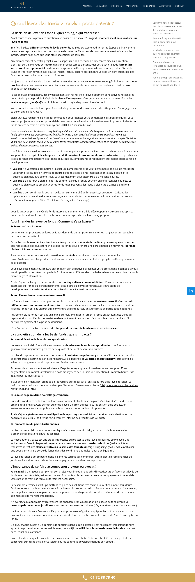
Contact (179, 6)
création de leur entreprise (57, 81)
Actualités (165, 6)
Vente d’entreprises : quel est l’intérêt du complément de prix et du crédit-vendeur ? (168, 81)
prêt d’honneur (92, 71)
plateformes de (65, 102)
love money (30, 88)
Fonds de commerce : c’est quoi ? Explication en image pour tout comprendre (167, 54)
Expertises (116, 6)
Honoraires (148, 6)
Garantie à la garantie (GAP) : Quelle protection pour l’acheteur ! (167, 42)
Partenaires (132, 6)
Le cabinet (101, 6)
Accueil (87, 6)
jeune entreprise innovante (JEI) (29, 71)
